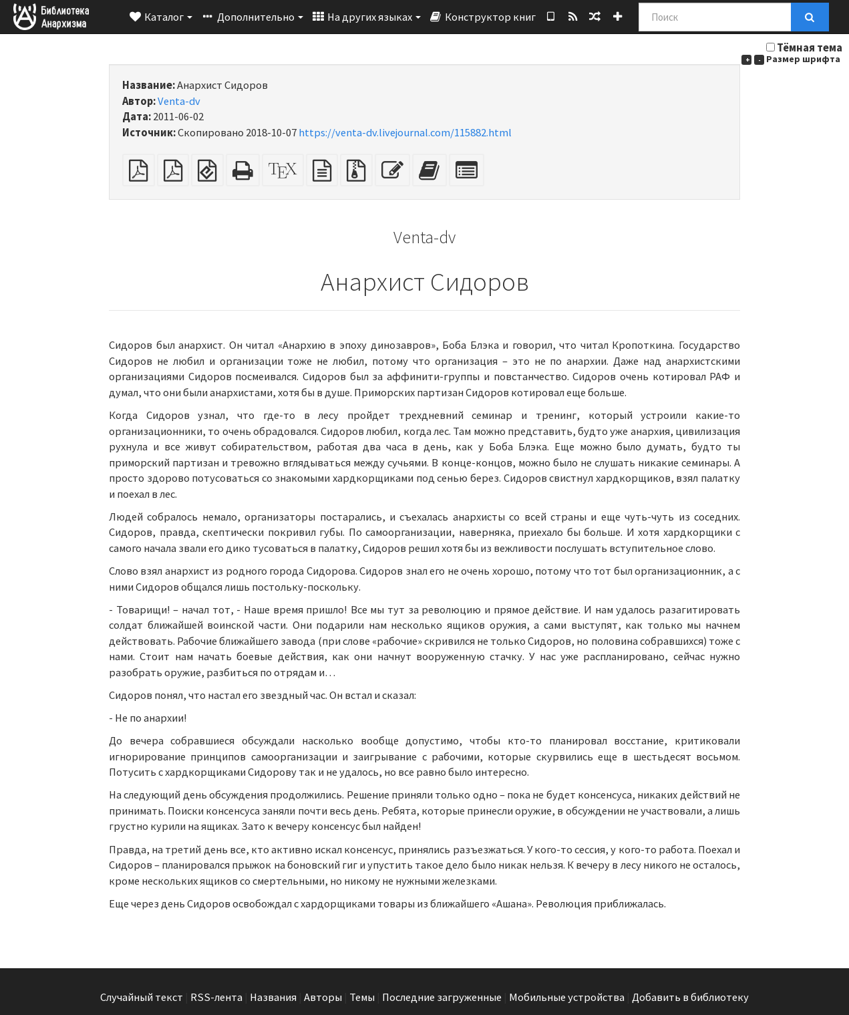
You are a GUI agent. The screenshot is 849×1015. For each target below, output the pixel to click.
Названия (273, 997)
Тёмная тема (809, 48)
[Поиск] (715, 17)
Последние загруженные (442, 997)
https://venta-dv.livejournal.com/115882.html (405, 133)
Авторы (323, 997)
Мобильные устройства (567, 997)
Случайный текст (141, 997)
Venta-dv (179, 101)
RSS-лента (216, 997)
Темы (362, 997)
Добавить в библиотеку (690, 997)
